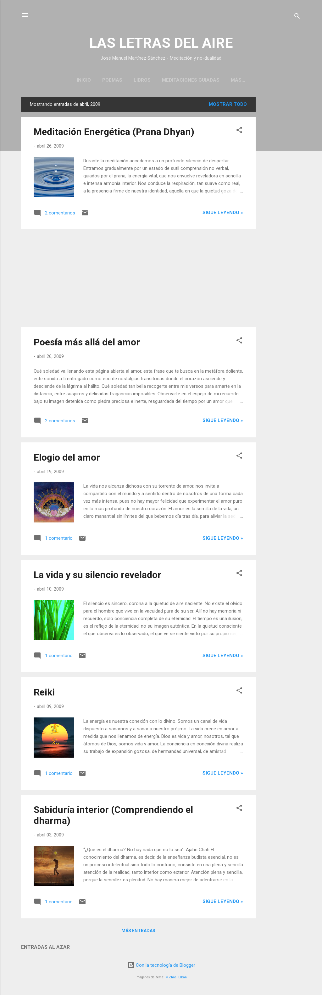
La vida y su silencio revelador (97, 576)
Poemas (112, 80)
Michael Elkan (176, 978)
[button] (239, 132)
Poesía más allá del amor (87, 343)
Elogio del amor (67, 458)
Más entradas (138, 931)
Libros (142, 80)
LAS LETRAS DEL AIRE (161, 43)
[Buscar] (297, 17)
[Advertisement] (281, 192)
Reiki (44, 693)
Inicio (84, 80)
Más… (238, 80)
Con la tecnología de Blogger (161, 966)
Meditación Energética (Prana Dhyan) (114, 132)
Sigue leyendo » (223, 214)
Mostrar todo (228, 105)
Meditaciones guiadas (190, 80)
